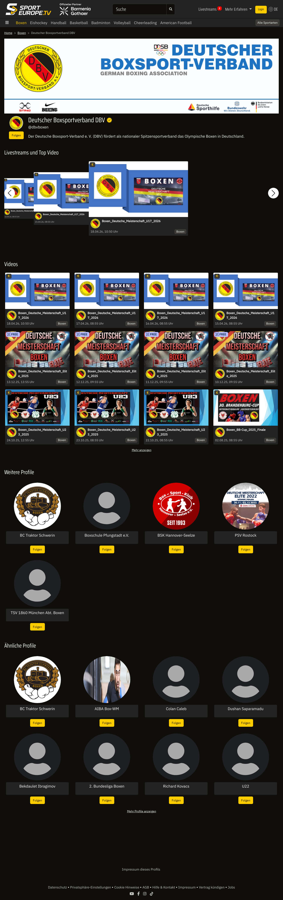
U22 (245, 786)
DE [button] (273, 9)
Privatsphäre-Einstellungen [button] (91, 887)
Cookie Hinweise (127, 887)
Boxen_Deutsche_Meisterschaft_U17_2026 (27, 211)
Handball (58, 22)
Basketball (79, 22)
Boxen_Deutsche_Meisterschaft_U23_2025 (42, 432)
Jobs (231, 887)
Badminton (100, 22)
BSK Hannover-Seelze (176, 535)
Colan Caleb (176, 708)
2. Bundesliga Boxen (107, 786)
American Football (176, 22)
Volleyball (122, 22)
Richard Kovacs (176, 786)
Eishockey (38, 22)
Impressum (187, 887)
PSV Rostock (245, 535)
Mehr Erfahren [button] (236, 9)
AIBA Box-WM (107, 708)
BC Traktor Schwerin (37, 535)
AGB (146, 887)
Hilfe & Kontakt (164, 887)
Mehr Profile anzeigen (141, 811)
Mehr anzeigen (141, 450)
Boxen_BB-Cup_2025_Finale (245, 430)
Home (8, 33)
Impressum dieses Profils (141, 869)
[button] (9, 193)
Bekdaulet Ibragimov (37, 786)
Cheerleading (145, 22)
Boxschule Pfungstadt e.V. (107, 535)
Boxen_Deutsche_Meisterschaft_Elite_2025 (42, 373)
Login (261, 9)
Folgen (16, 135)
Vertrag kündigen (212, 887)
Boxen (21, 22)
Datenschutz (58, 887)
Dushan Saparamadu (246, 708)
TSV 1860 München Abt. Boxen (37, 612)
